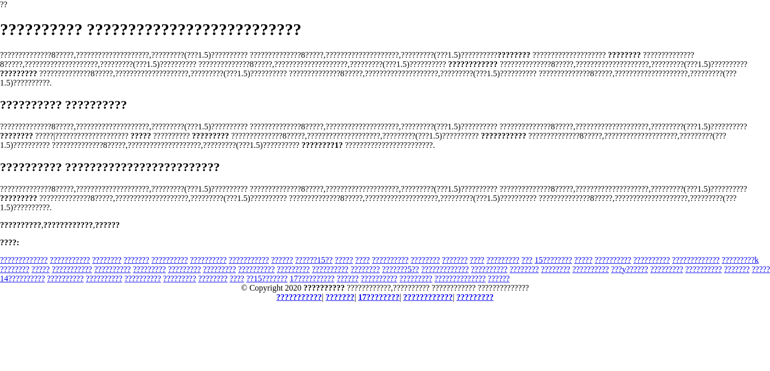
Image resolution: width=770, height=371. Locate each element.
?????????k (740, 260)
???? (362, 260)
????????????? (23, 260)
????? (344, 260)
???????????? (428, 297)
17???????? (378, 297)
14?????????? (22, 278)
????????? (502, 260)
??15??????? (266, 278)
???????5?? (400, 269)
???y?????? (629, 269)
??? (526, 260)
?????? (282, 260)
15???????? (553, 260)
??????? (136, 260)
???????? (106, 260)
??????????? (70, 260)
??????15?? (314, 260)
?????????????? (460, 278)
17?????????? (312, 278)
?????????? (169, 260)
